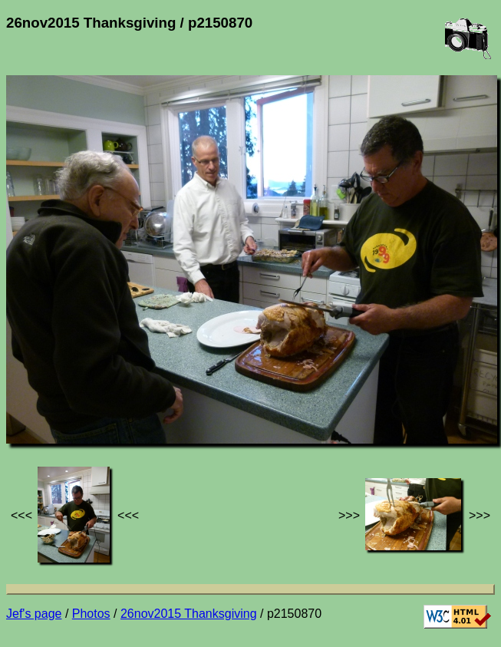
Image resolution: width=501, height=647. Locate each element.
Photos (91, 613)
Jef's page (33, 613)
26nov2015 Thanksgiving (188, 613)
